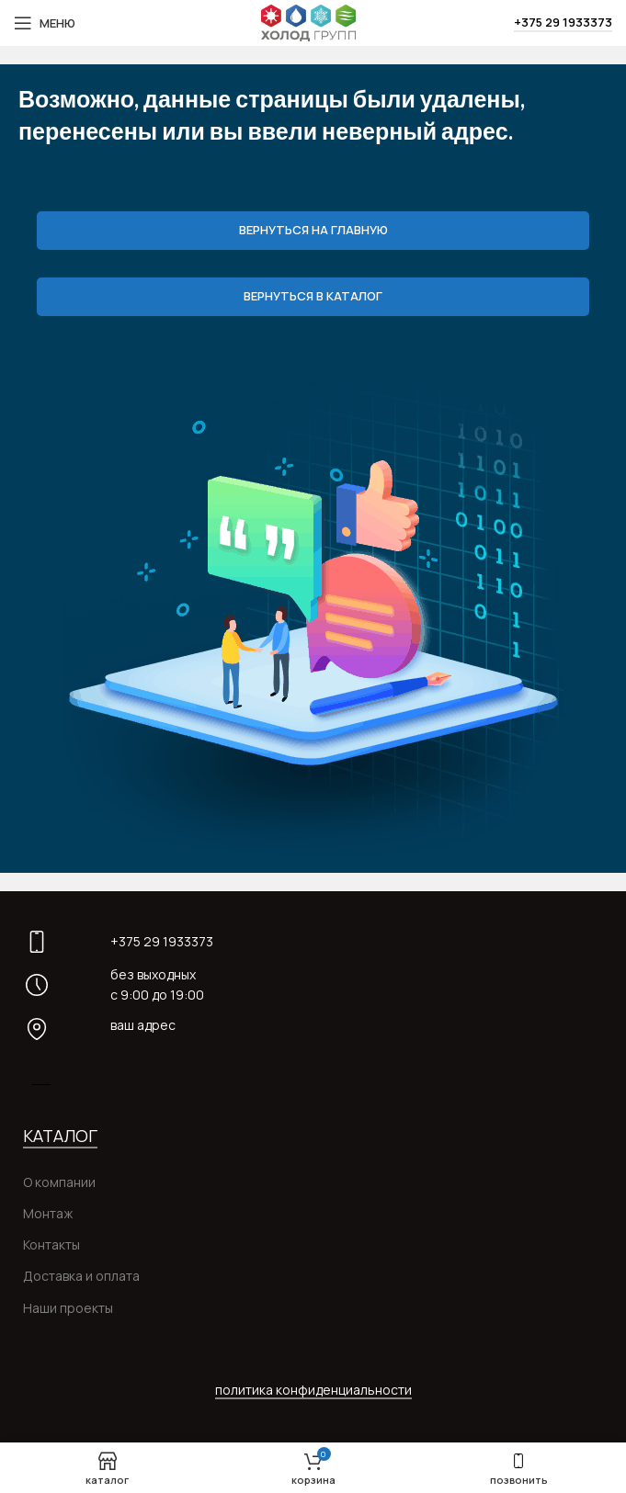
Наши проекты (68, 1308)
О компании (59, 1182)
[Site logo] (308, 21)
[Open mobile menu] (45, 23)
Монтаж (48, 1213)
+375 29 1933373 (563, 23)
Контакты (51, 1244)
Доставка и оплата (81, 1275)
